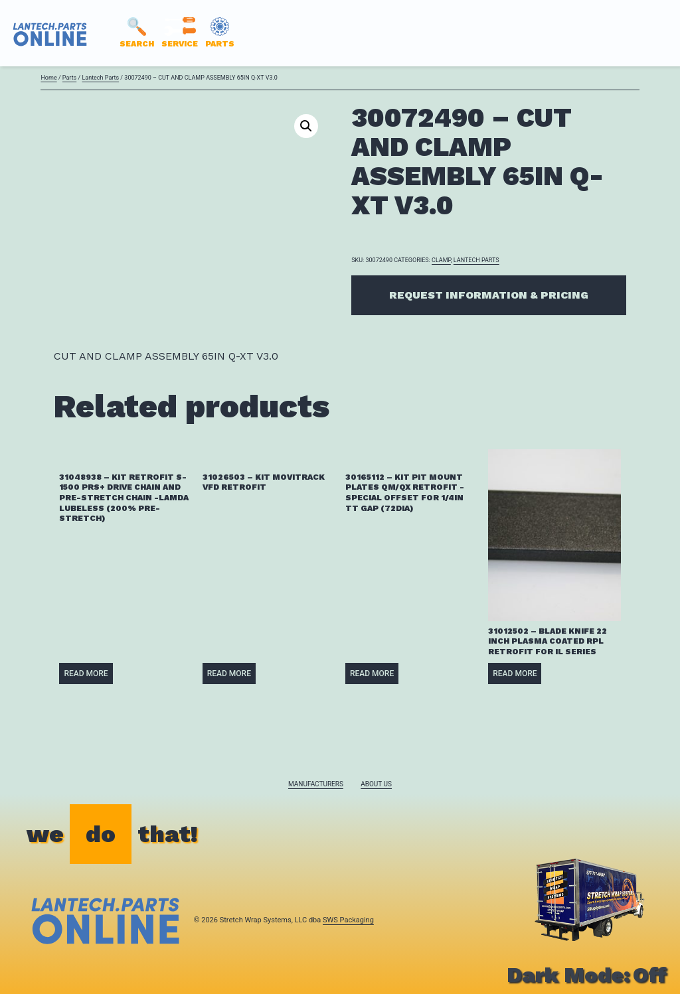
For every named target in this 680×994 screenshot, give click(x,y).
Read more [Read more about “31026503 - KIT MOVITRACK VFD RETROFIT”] (229, 673)
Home (48, 77)
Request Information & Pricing (488, 295)
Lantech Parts (100, 77)
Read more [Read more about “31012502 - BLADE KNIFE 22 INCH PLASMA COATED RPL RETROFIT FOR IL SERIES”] (515, 673)
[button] (306, 126)
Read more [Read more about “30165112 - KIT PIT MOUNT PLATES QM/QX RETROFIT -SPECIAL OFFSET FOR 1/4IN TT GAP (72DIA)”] (372, 673)
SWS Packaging (348, 920)
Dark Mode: (587, 975)
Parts (69, 77)
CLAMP (441, 260)
